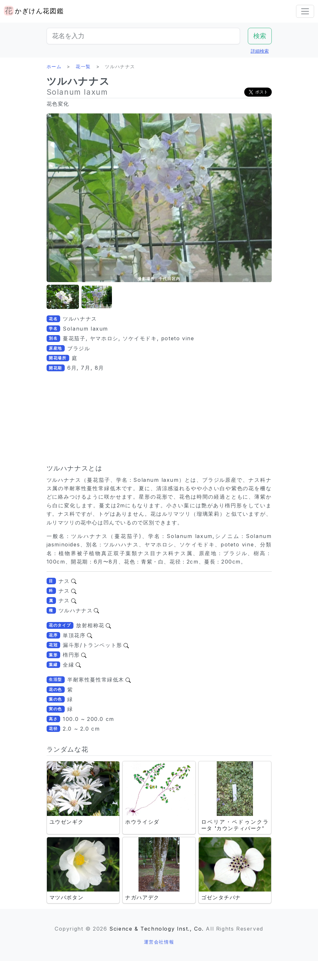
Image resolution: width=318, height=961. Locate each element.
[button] (63, 297)
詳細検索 (260, 51)
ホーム (54, 66)
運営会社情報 (159, 942)
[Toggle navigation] (305, 11)
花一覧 (83, 66)
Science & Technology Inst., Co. (156, 928)
